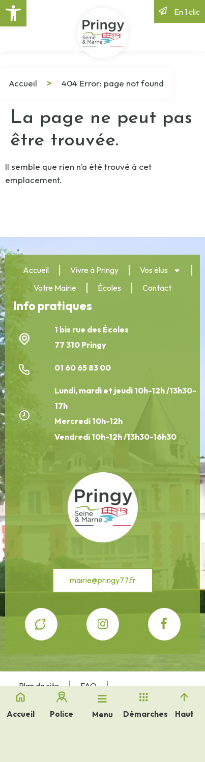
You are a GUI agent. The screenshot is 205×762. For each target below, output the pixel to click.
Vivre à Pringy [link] (94, 270)
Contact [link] (156, 288)
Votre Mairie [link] (55, 288)
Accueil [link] (23, 83)
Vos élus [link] (160, 270)
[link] (13, 13)
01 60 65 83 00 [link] (83, 367)
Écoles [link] (109, 288)
